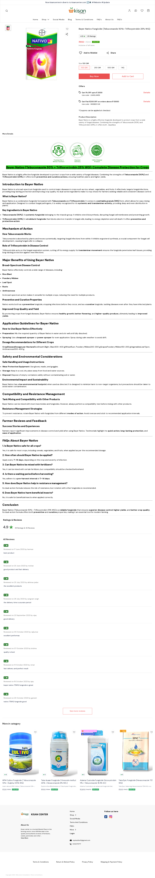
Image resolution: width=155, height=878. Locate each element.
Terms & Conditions (37, 875)
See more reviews (77, 711)
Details (146, 92)
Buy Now (94, 76)
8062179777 (77, 844)
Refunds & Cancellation (23, 875)
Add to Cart (128, 76)
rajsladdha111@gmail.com (81, 840)
